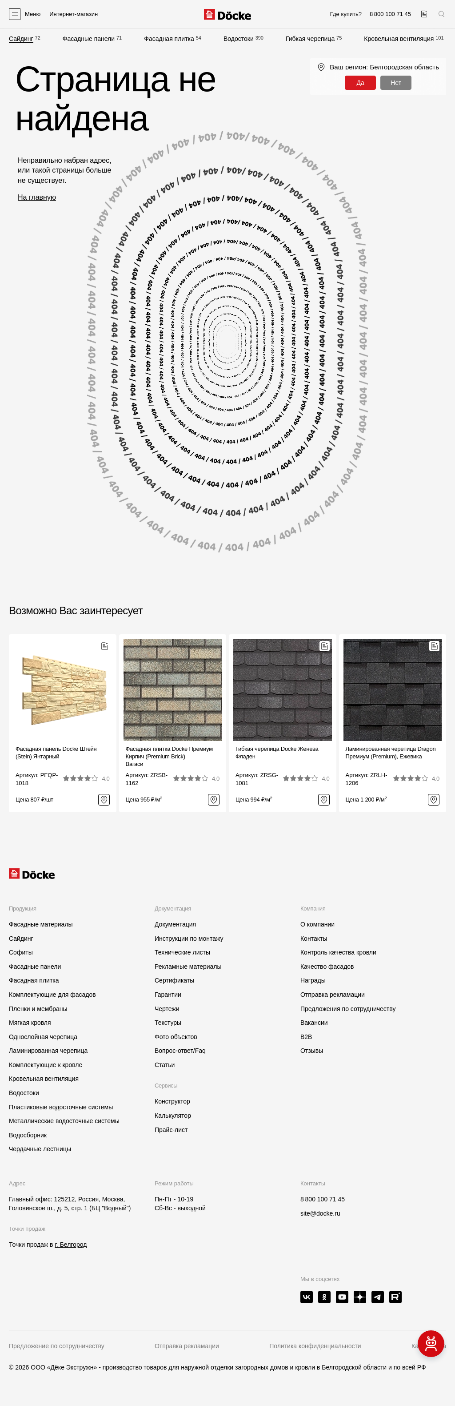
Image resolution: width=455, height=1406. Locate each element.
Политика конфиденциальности (315, 1346)
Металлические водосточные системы (64, 1120)
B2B (306, 1036)
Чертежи (167, 1008)
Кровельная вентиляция (399, 38)
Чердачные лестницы (40, 1148)
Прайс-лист (171, 1129)
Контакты (313, 938)
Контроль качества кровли (338, 952)
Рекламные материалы (188, 966)
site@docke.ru (320, 1213)
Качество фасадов (327, 966)
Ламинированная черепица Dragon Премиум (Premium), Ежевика (391, 752)
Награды (313, 980)
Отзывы (311, 1050)
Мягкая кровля (30, 1022)
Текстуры (168, 1022)
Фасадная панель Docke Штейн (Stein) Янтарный (56, 752)
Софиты (21, 952)
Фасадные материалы (41, 924)
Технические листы (182, 952)
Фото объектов (176, 1036)
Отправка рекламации (332, 994)
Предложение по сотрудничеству (56, 1346)
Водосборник (28, 1135)
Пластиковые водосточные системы (61, 1107)
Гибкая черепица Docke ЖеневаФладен (277, 752)
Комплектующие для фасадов (52, 994)
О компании (317, 924)
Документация (175, 924)
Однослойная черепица (43, 1036)
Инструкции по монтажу (189, 938)
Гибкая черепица (310, 38)
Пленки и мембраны (38, 1008)
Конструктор (172, 1101)
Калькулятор (173, 1115)
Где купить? (346, 14)
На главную (37, 197)
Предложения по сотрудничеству (347, 1008)
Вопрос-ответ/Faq (180, 1050)
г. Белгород (71, 1244)
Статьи (165, 1064)
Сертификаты (174, 980)
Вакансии (314, 1022)
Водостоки (239, 38)
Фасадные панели (89, 38)
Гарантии (168, 994)
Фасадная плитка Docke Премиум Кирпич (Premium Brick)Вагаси (169, 756)
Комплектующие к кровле (45, 1064)
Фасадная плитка (169, 38)
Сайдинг (21, 38)
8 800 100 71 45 (322, 1199)
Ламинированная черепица (48, 1050)
